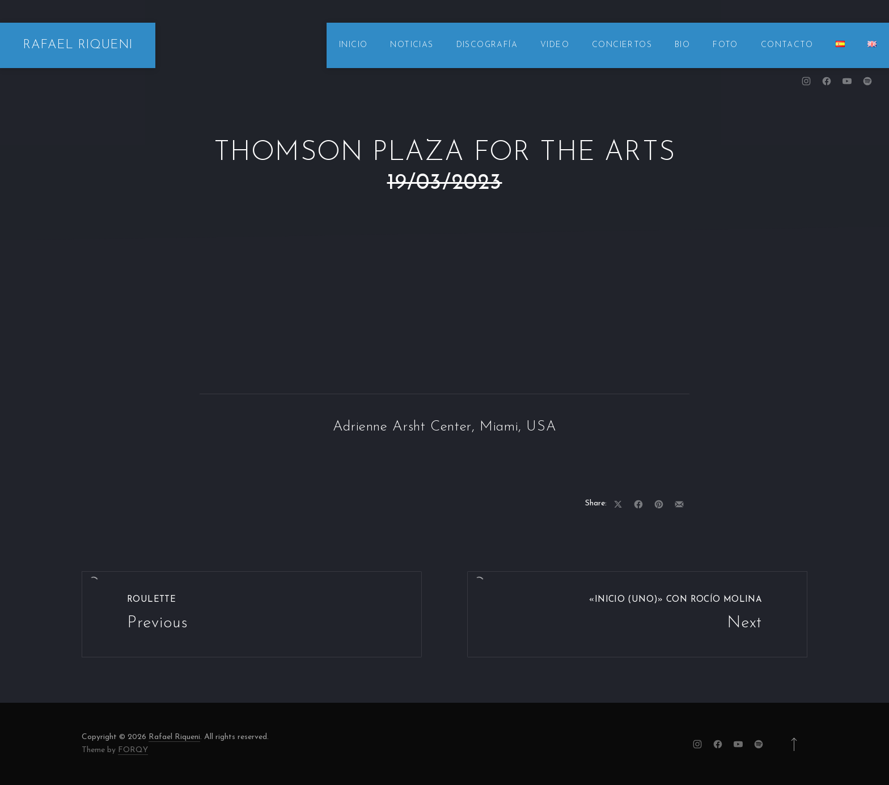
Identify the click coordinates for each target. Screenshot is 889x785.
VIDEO (554, 45)
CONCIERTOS (622, 45)
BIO (682, 45)
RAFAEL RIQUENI (78, 45)
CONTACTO (787, 45)
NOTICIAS (411, 45)
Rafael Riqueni (174, 737)
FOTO (725, 45)
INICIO (353, 45)
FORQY (133, 750)
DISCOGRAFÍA (487, 45)
